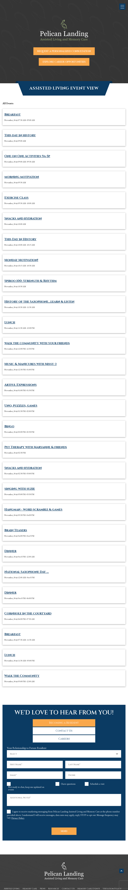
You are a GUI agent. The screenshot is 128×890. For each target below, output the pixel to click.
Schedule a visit (97, 768)
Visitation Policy (112, 872)
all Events (7, 103)
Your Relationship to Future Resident (26, 732)
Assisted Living (12, 872)
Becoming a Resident (28, 722)
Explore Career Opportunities (64, 61)
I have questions (68, 768)
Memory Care (29, 872)
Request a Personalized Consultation (64, 51)
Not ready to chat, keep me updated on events (26, 772)
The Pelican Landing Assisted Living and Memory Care (58, 883)
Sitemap (64, 886)
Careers (99, 722)
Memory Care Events (88, 872)
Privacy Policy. (17, 802)
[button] (122, 7)
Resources (53, 872)
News (42, 872)
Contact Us (64, 722)
